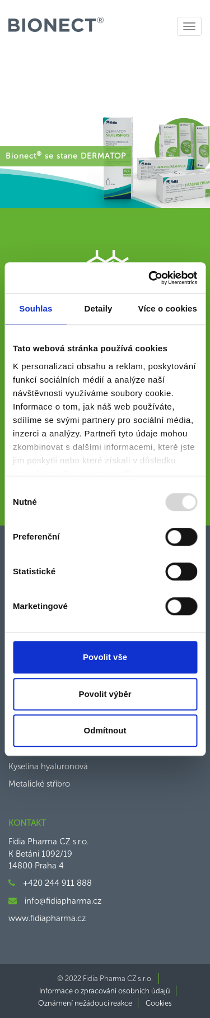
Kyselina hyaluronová (48, 766)
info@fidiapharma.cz (63, 901)
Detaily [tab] (99, 308)
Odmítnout (105, 730)
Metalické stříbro (39, 784)
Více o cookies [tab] (167, 308)
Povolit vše (105, 657)
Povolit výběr (104, 694)
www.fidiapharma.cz (47, 918)
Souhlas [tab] (35, 308)
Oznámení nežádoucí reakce (85, 1003)
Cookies (159, 1003)
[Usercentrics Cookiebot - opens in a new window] (149, 278)
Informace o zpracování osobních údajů (104, 991)
